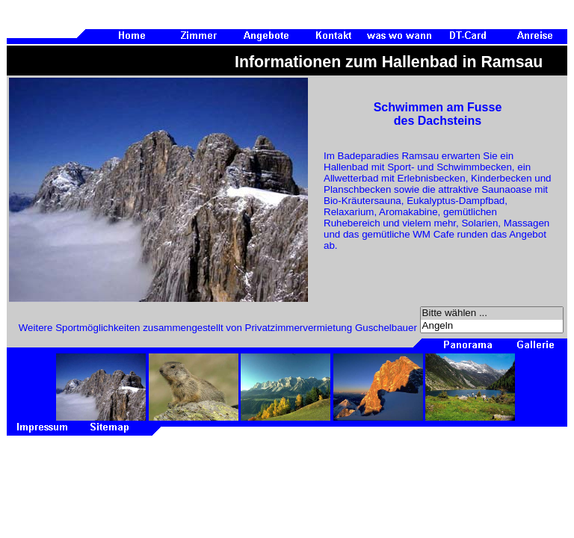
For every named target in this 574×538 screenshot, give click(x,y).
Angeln (492, 326)
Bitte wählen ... (492, 313)
